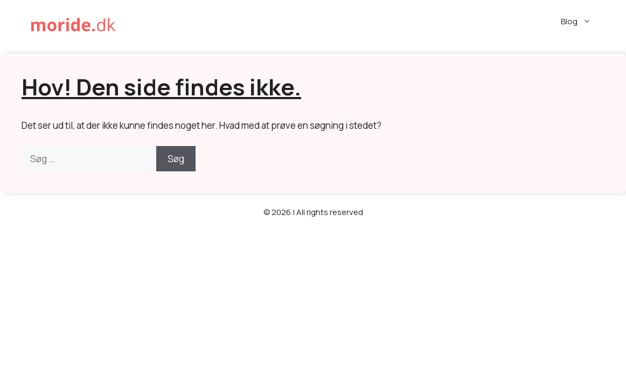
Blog (582, 21)
